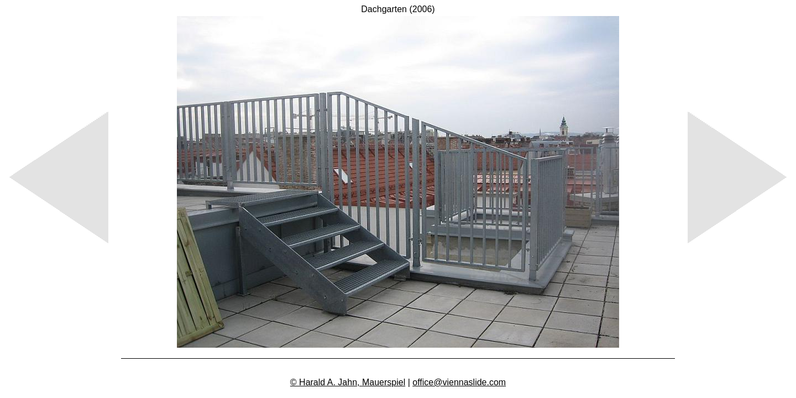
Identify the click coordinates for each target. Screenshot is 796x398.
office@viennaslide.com (459, 382)
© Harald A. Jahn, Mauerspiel (347, 382)
